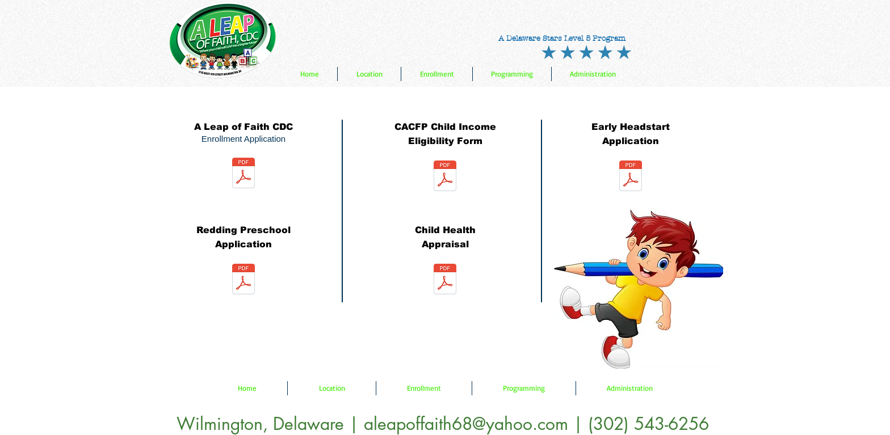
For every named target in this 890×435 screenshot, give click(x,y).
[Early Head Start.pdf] (630, 177)
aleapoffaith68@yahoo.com (466, 423)
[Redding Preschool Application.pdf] (243, 280)
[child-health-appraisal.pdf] (445, 280)
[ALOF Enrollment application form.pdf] (243, 174)
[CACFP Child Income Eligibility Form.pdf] (445, 177)
